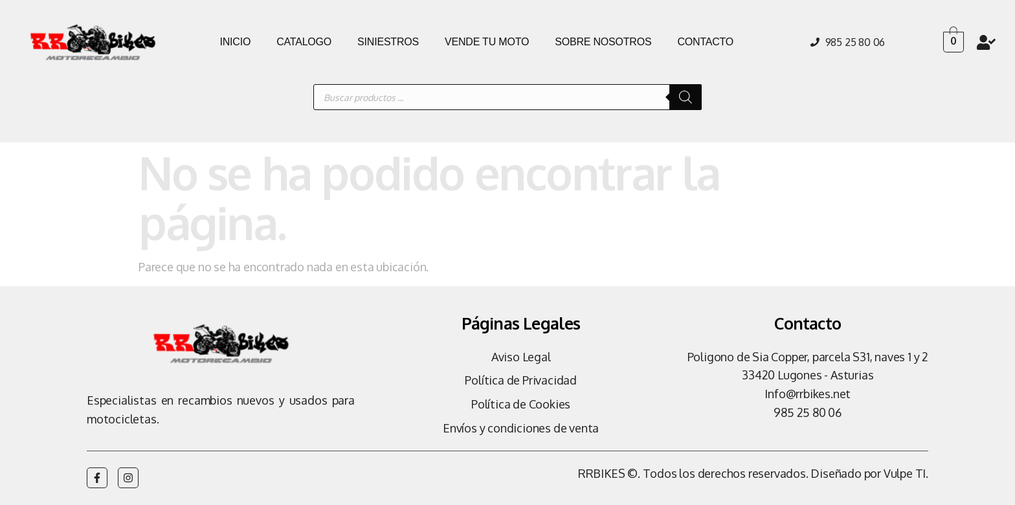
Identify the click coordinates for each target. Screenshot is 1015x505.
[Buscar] (685, 97)
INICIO (235, 41)
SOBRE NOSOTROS (603, 41)
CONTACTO (705, 41)
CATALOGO (303, 41)
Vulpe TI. (906, 473)
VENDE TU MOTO (487, 41)
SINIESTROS (388, 41)
